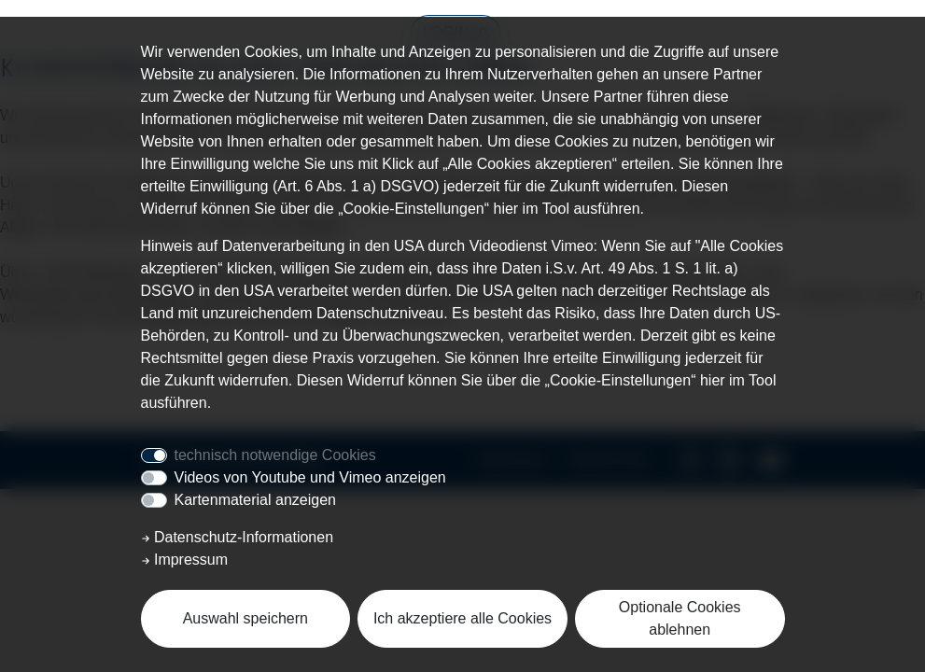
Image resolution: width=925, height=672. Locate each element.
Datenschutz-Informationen (237, 537)
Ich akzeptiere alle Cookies (462, 618)
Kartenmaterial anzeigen (255, 500)
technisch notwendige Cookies (275, 455)
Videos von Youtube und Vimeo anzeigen (310, 477)
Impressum (185, 559)
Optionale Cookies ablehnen (680, 618)
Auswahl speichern (245, 618)
